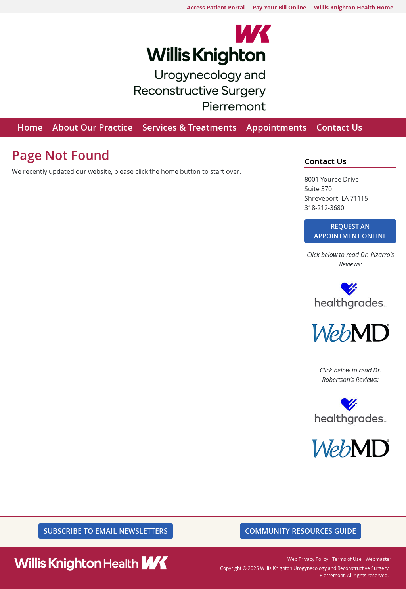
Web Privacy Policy (307, 559)
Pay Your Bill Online (279, 7)
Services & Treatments (189, 127)
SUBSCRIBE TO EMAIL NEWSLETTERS (106, 531)
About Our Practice (92, 127)
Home (30, 127)
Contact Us (339, 127)
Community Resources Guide (300, 531)
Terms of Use (347, 559)
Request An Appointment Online (350, 231)
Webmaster (378, 559)
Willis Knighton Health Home (353, 7)
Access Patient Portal (216, 7)
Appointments (276, 127)
